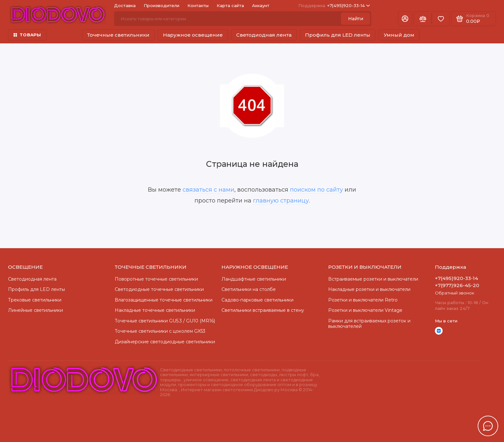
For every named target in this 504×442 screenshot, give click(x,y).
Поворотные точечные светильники (156, 279)
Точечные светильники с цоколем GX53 (160, 331)
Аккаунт (260, 5)
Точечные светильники (118, 35)
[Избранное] (440, 18)
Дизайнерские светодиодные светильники (165, 342)
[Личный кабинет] (405, 18)
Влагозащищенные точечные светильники (163, 300)
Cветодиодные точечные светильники (159, 289)
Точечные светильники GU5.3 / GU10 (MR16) (165, 321)
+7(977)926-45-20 (457, 285)
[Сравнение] (422, 18)
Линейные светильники (35, 310)
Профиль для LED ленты (337, 35)
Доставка (125, 5)
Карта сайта (230, 5)
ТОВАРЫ (27, 34)
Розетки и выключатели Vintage (365, 310)
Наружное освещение (193, 35)
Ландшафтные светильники (253, 279)
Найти (355, 19)
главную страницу (281, 200)
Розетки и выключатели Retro (363, 300)
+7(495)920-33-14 (334, 5)
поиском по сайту (316, 189)
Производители (161, 5)
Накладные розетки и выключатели (369, 289)
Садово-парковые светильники (257, 300)
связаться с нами (208, 189)
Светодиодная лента (264, 35)
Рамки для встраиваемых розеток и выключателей (369, 323)
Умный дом (399, 35)
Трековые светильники (34, 300)
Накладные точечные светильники (155, 310)
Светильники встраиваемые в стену (262, 310)
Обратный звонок (454, 292)
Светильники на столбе (248, 289)
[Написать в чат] (488, 426)
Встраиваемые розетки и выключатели (373, 279)
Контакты (198, 5)
